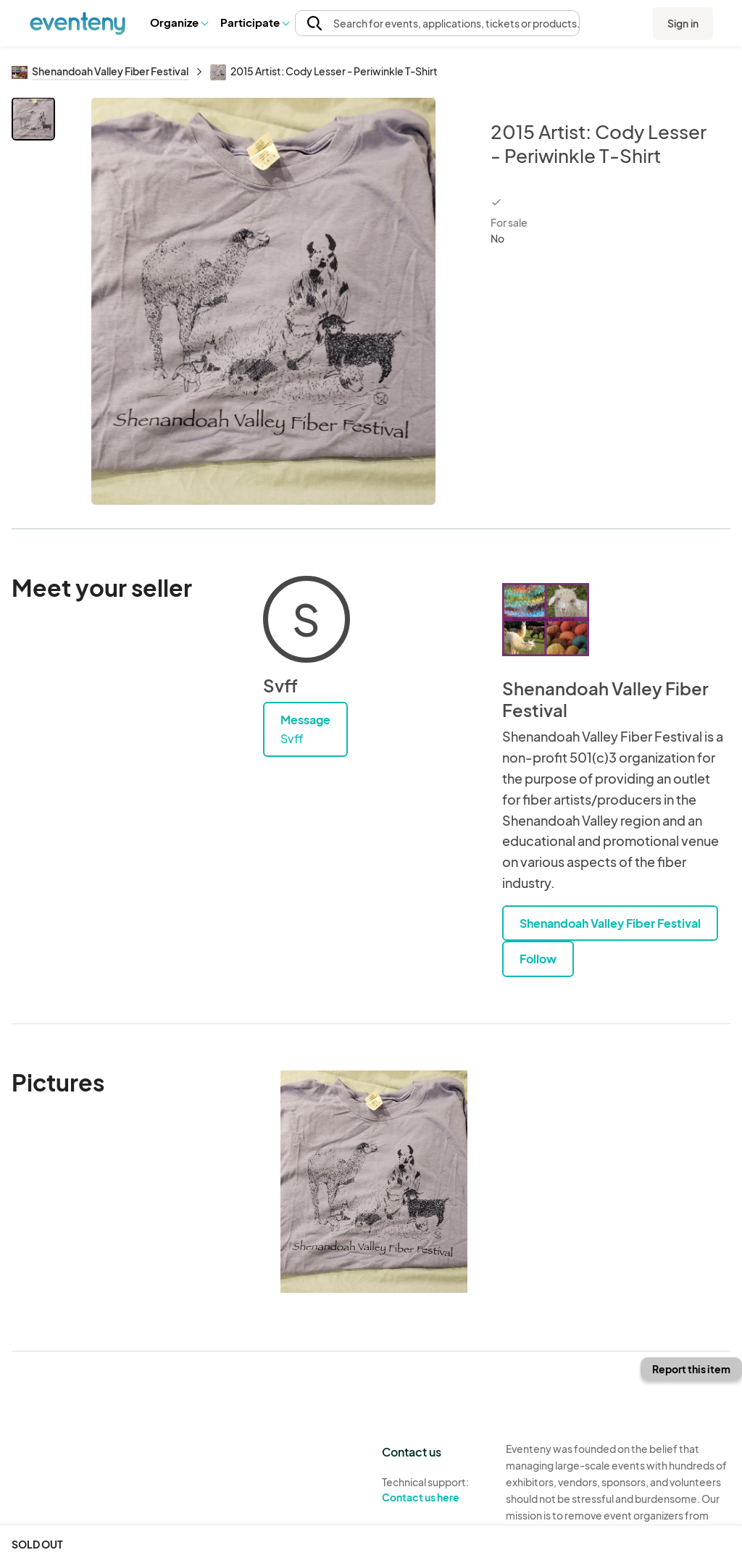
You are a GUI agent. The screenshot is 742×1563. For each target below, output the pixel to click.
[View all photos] (263, 301)
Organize (178, 22)
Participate (254, 22)
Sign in (683, 23)
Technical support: (433, 1489)
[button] (178, 22)
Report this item (691, 1368)
